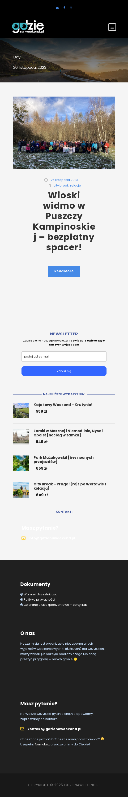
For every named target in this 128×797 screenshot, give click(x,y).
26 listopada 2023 (64, 180)
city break (61, 185)
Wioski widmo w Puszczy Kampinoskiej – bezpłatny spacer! (64, 221)
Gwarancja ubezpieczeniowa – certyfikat (55, 604)
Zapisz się (64, 371)
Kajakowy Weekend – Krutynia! (63, 404)
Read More (64, 271)
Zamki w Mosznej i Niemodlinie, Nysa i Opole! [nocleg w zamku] (68, 433)
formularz (42, 744)
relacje (75, 185)
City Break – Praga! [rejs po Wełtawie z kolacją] (70, 486)
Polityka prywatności (39, 599)
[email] (64, 356)
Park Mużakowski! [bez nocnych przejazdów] (64, 459)
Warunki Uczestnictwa (40, 594)
